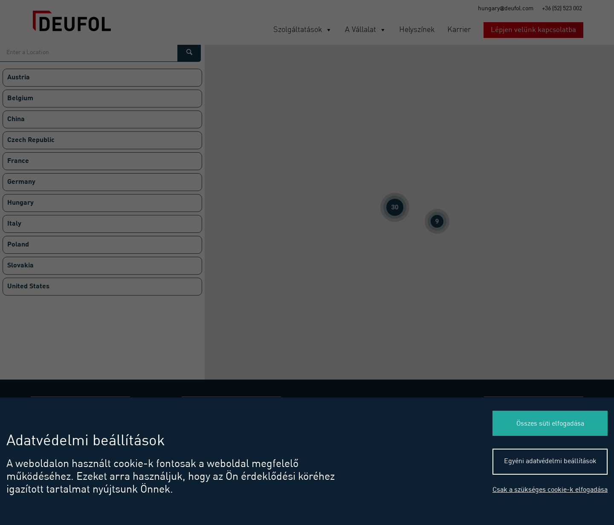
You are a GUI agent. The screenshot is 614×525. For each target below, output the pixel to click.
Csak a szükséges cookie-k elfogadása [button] (550, 490)
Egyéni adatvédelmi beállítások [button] (550, 461)
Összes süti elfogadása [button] (550, 424)
